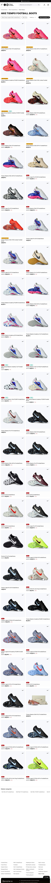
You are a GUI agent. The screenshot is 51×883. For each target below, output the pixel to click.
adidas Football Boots (6, 873)
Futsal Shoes (4, 864)
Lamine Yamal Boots (5, 871)
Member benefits (25, 1)
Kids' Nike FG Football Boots (22, 791)
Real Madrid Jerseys (30, 864)
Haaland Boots (4, 867)
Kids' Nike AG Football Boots (8, 791)
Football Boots (4, 9)
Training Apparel (29, 874)
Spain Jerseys (41, 862)
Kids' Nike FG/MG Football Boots (37, 791)
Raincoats (40, 867)
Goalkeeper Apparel (42, 871)
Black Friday (41, 873)
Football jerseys (41, 864)
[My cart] (48, 5)
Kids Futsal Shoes (17, 871)
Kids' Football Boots (17, 867)
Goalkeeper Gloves (30, 862)
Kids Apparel (16, 873)
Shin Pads (40, 869)
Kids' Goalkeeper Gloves (18, 869)
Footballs (15, 864)
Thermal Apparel (30, 872)
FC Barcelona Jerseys (31, 867)
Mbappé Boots (4, 869)
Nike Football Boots (13, 9)
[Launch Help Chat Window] (46, 877)
